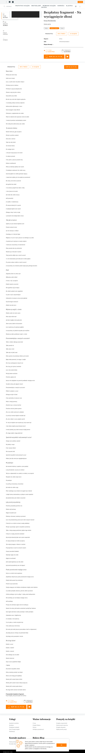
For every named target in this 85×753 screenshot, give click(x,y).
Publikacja (12, 730)
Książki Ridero (36, 724)
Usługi (27, 1)
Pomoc (35, 2)
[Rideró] (3, 2)
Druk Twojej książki (14, 728)
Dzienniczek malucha (62, 724)
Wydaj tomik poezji (61, 728)
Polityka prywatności (38, 728)
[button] (8, 6)
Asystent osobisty (14, 721)
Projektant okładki (14, 726)
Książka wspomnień (61, 721)
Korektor (11, 724)
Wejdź (80, 2)
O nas (21, 1)
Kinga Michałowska (50, 21)
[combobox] (8, 6)
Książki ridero (13, 1)
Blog (31, 1)
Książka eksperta (60, 726)
